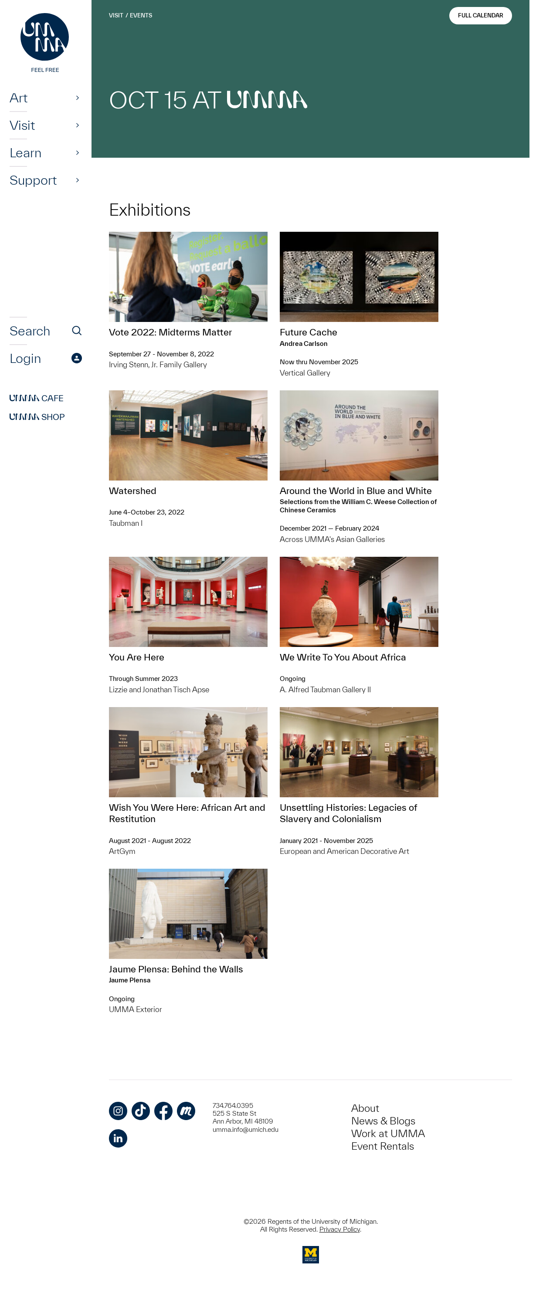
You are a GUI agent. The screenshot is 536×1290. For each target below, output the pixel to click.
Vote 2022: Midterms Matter (170, 332)
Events (141, 15)
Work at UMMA (388, 1133)
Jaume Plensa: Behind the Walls (176, 969)
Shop (37, 417)
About (365, 1108)
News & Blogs (383, 1121)
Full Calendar (480, 15)
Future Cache (308, 332)
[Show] (77, 97)
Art (18, 97)
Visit (22, 125)
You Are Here (136, 657)
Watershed (132, 490)
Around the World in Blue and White (356, 490)
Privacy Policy (339, 1229)
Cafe (37, 398)
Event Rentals (382, 1146)
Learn (25, 152)
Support (33, 180)
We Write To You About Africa (343, 657)
